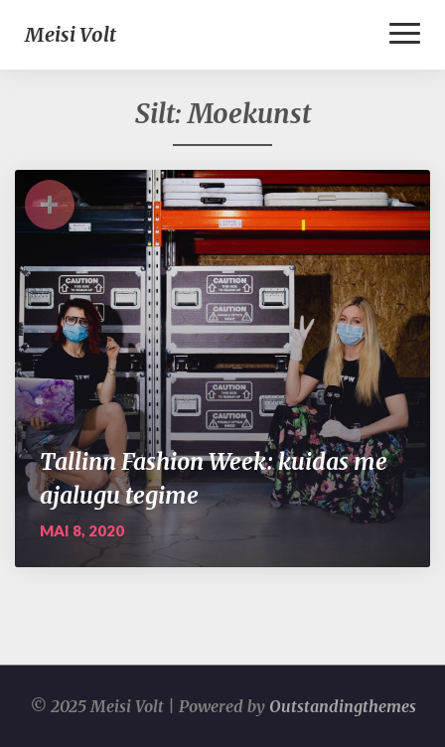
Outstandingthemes (342, 706)
